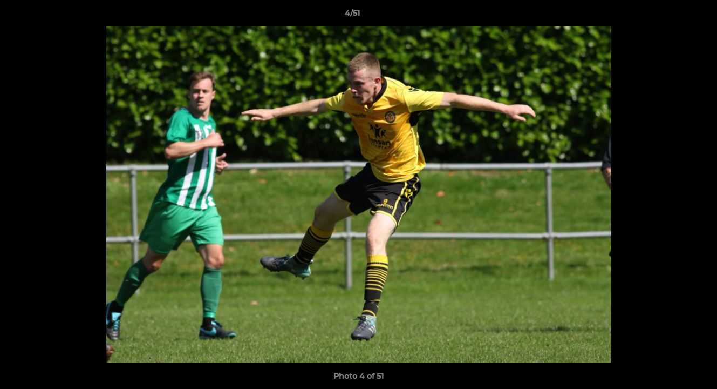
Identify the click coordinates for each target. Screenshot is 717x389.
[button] (671, 16)
